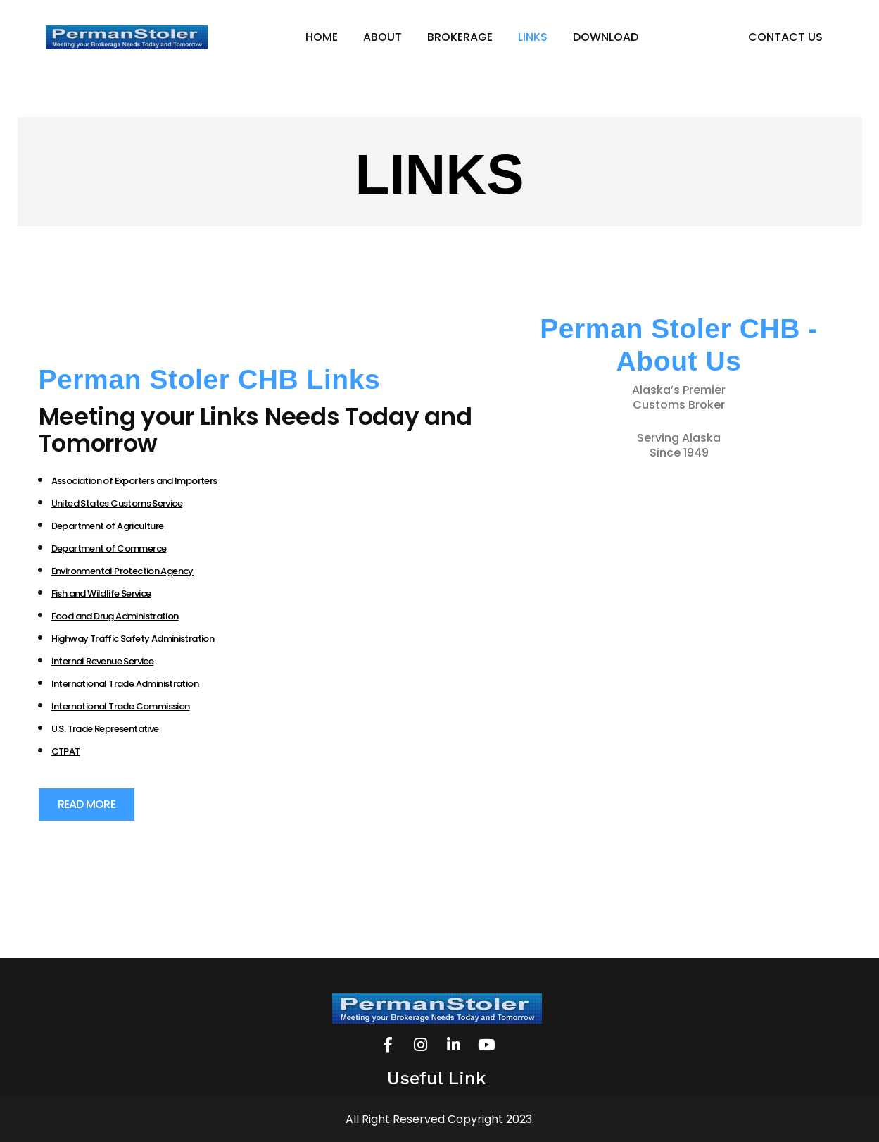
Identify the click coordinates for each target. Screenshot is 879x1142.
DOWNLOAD (605, 37)
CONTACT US (785, 37)
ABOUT (382, 37)
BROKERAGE (460, 37)
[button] (86, 804)
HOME (321, 37)
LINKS (533, 37)
